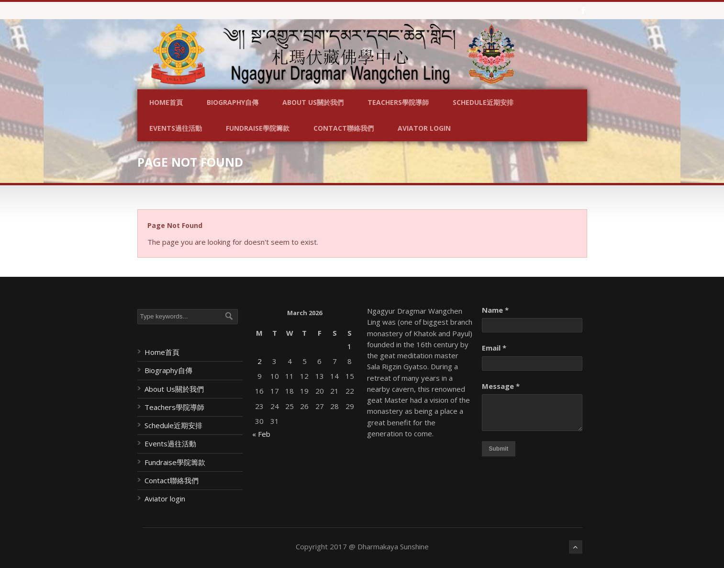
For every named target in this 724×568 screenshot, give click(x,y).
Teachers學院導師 (398, 102)
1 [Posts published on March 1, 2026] (349, 346)
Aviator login (424, 128)
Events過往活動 (175, 128)
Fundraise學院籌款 (258, 128)
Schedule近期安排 (483, 102)
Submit (499, 448)
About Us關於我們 (313, 102)
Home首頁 (166, 102)
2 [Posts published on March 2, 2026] (259, 361)
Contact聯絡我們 (343, 128)
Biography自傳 (232, 102)
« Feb (261, 434)
